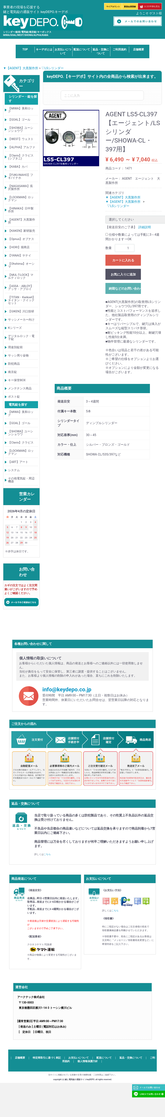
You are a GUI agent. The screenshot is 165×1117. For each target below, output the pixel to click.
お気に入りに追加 (123, 274)
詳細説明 (144, 227)
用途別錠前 (15, 347)
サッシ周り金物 (18, 355)
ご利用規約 (119, 49)
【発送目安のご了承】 (121, 227)
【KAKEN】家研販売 (21, 231)
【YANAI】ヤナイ (19, 255)
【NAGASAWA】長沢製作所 (20, 187)
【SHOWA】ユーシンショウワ (20, 129)
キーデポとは (44, 49)
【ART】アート (18, 462)
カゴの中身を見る (150, 6)
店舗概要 (138, 49)
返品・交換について (130, 1057)
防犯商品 (14, 363)
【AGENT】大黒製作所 (21, 221)
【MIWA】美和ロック (21, 110)
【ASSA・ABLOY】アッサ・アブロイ (20, 287)
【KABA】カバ (17, 166)
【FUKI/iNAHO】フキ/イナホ (20, 176)
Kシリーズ (15, 328)
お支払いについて (78, 1057)
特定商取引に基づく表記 (47, 1057)
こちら (47, 854)
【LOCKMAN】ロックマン (21, 198)
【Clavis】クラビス (21, 442)
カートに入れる (123, 260)
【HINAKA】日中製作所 (21, 210)
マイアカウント (113, 6)
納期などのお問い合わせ (125, 288)
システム (14, 470)
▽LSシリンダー (52, 68)
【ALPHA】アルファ (21, 147)
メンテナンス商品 (20, 388)
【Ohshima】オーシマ (21, 265)
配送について (81, 49)
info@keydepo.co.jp (66, 689)
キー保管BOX (16, 380)
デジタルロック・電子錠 (21, 337)
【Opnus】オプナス (21, 239)
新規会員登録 (130, 6)
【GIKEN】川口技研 (21, 311)
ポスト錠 (14, 396)
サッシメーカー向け (21, 319)
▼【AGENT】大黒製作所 (20, 68)
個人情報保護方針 (87, 1061)
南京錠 (12, 372)
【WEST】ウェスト (21, 139)
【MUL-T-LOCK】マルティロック (20, 276)
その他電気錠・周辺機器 (21, 480)
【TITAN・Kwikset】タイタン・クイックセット (21, 300)
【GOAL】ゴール (19, 119)
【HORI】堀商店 (18, 247)
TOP (25, 49)
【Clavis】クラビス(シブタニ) (21, 157)
